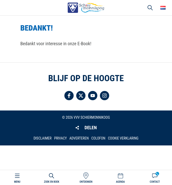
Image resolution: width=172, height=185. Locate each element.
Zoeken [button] (150, 8)
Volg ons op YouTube (92, 95)
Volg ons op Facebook (69, 95)
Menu (17, 181)
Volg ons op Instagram (104, 95)
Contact (155, 181)
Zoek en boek (51, 181)
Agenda (120, 181)
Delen (90, 127)
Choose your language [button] (163, 8)
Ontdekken (86, 181)
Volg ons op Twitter (80, 95)
